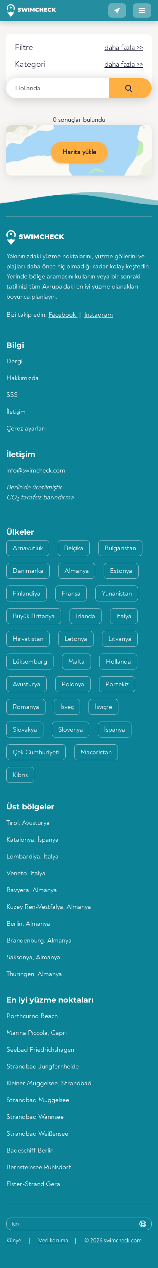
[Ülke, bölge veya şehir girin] (57, 88)
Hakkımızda (22, 378)
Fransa (71, 594)
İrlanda (85, 616)
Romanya (26, 707)
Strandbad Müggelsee (37, 1100)
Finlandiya (26, 594)
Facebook (63, 315)
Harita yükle (79, 152)
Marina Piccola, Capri (36, 1033)
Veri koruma (53, 1241)
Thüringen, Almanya (34, 974)
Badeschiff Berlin (30, 1150)
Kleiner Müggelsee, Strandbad (48, 1083)
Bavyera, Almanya (31, 890)
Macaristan (96, 752)
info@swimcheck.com (35, 470)
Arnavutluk (28, 548)
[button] (117, 10)
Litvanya (119, 639)
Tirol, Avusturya (28, 823)
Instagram (98, 315)
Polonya (73, 684)
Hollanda (118, 662)
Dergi (14, 361)
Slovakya (25, 730)
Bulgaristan (120, 548)
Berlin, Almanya (28, 924)
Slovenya (70, 730)
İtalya (123, 616)
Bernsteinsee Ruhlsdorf (38, 1167)
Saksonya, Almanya (33, 957)
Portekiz (117, 684)
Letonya (75, 639)
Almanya (76, 571)
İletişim (16, 412)
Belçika (73, 548)
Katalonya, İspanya (32, 840)
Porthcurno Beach (32, 1016)
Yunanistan (117, 594)
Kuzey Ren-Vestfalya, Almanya (48, 907)
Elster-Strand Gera (33, 1184)
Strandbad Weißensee (37, 1134)
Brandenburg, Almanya (39, 940)
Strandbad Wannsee (35, 1117)
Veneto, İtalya (26, 873)
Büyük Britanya (34, 616)
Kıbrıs (20, 775)
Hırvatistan (28, 639)
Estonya (121, 571)
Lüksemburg (30, 662)
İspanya (114, 730)
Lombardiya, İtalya (32, 856)
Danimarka (28, 571)
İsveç (67, 707)
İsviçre (103, 707)
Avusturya (26, 684)
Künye (13, 1241)
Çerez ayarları (26, 428)
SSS (12, 395)
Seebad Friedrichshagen (40, 1050)
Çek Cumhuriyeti (36, 752)
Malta (76, 662)
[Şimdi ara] (130, 88)
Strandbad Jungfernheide (42, 1066)
